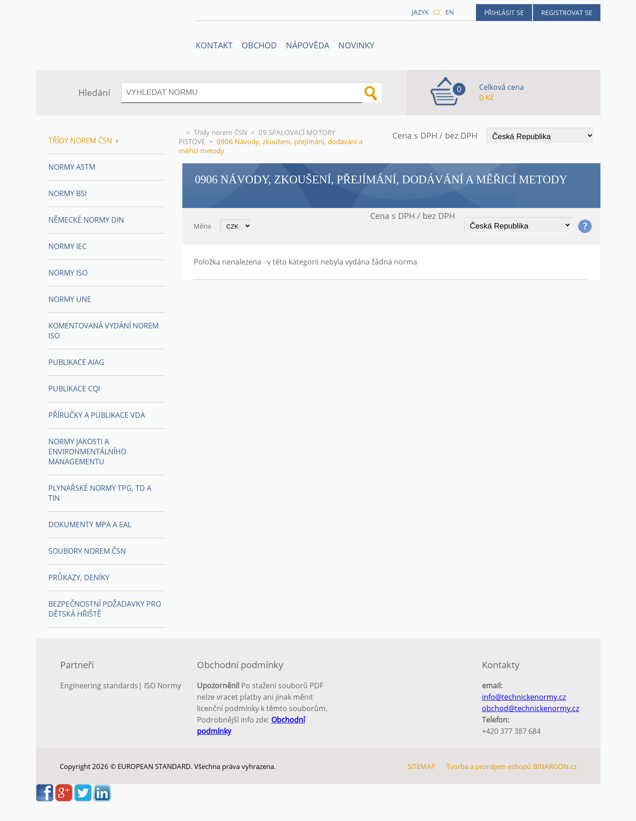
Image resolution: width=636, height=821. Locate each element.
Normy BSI (67, 193)
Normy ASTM (71, 167)
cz (437, 12)
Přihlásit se (504, 12)
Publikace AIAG (76, 362)
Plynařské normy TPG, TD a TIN (99, 493)
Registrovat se (566, 12)
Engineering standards (99, 686)
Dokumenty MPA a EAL (89, 525)
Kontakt (214, 45)
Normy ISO (68, 273)
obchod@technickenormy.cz (530, 708)
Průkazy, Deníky (78, 577)
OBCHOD (259, 45)
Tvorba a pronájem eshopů (488, 766)
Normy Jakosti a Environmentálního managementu (87, 451)
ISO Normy (162, 686)
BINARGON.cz (555, 766)
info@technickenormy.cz (524, 697)
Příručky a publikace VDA (96, 415)
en (449, 12)
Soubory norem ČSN (87, 551)
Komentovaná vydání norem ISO (103, 331)
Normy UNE (69, 299)
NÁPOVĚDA (307, 45)
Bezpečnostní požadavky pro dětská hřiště (104, 609)
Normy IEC (67, 246)
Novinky (356, 45)
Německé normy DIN (86, 220)
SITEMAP (421, 766)
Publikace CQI (74, 389)
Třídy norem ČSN (220, 132)
